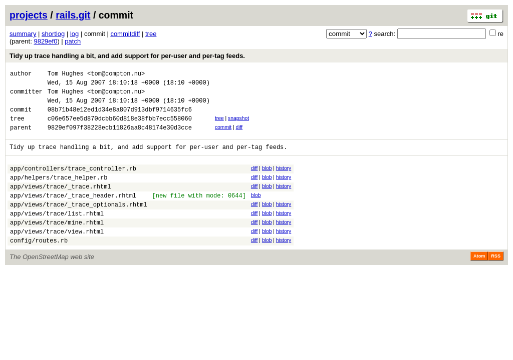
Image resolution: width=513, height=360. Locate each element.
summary (23, 34)
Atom (479, 281)
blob (267, 180)
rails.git (73, 15)
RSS (495, 281)
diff (239, 136)
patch (73, 41)
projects (29, 15)
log (74, 34)
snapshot (238, 125)
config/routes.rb (39, 266)
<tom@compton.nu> (116, 74)
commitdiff (125, 34)
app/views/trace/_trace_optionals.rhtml (78, 224)
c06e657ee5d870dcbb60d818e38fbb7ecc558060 (120, 127)
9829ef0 (45, 41)
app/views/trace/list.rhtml (57, 234)
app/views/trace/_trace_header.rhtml (73, 213)
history (283, 180)
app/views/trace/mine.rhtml (57, 244)
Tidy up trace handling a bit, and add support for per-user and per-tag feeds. (127, 56)
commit (223, 136)
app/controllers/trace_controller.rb (73, 182)
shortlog (53, 34)
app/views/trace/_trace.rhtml (60, 202)
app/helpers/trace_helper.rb (58, 192)
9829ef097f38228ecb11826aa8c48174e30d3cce (120, 138)
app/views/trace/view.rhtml (57, 255)
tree (150, 34)
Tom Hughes (66, 74)
